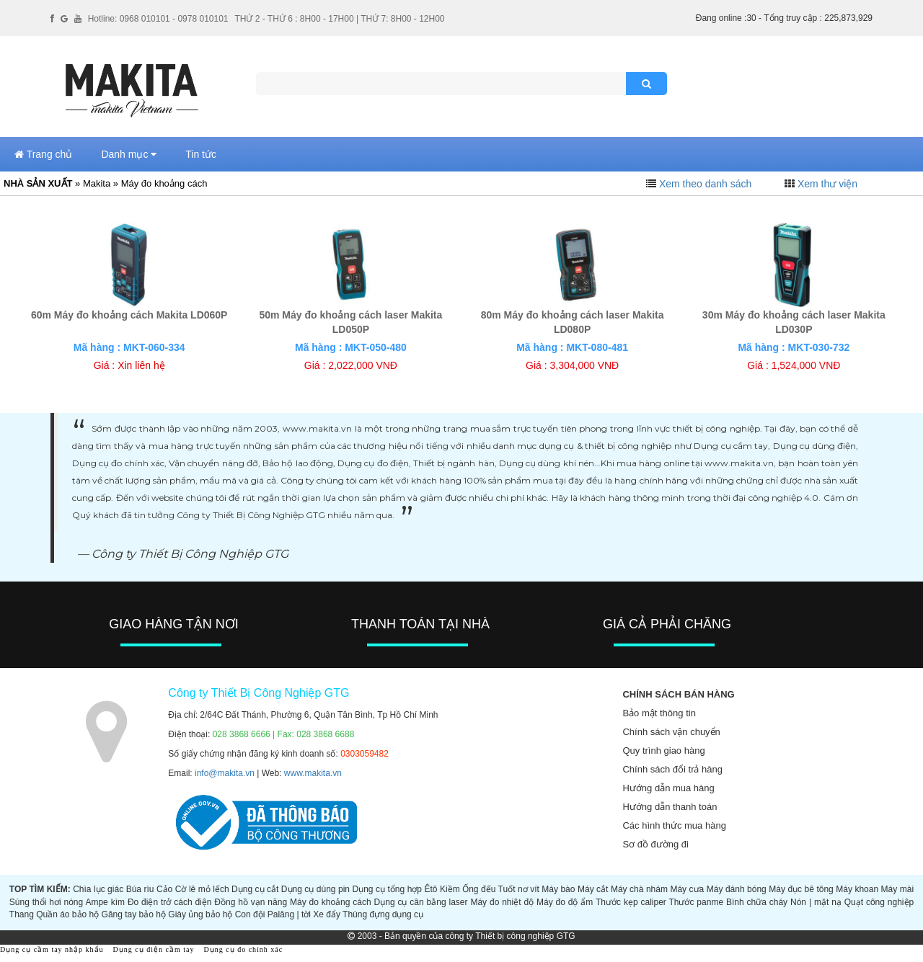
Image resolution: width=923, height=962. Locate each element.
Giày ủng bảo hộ (200, 914)
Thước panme (695, 902)
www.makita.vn (313, 773)
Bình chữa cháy (756, 902)
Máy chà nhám (639, 889)
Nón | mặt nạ (816, 902)
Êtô (431, 889)
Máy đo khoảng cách (330, 902)
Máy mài (897, 889)
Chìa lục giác (98, 889)
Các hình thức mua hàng (673, 825)
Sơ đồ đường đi (655, 844)
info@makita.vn (225, 773)
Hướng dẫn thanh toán (669, 806)
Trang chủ (43, 154)
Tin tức (200, 154)
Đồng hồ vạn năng (250, 902)
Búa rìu (140, 889)
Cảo (164, 889)
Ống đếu (478, 889)
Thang (21, 914)
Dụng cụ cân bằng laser (421, 902)
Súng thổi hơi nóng (46, 902)
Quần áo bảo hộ (67, 914)
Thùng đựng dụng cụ (383, 914)
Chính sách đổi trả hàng (672, 769)
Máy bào (558, 889)
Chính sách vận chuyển (671, 731)
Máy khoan (857, 889)
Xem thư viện (827, 184)
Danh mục (128, 154)
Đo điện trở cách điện (170, 902)
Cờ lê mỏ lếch (202, 889)
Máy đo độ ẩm (564, 902)
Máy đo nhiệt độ (502, 902)
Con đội (250, 914)
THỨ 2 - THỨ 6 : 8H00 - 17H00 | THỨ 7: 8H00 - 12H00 (339, 19)
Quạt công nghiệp (879, 902)
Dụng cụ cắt (254, 889)
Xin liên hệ (141, 365)
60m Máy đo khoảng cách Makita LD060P (129, 315)
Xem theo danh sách (705, 184)
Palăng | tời (289, 914)
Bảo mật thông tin (658, 713)
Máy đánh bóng (737, 889)
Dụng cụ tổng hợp (388, 889)
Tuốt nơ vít (518, 889)
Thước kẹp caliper (631, 902)
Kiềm (450, 889)
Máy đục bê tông (801, 889)
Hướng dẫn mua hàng (668, 788)
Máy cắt (593, 889)
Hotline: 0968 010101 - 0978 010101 (158, 19)
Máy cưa (687, 889)
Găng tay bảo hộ (134, 914)
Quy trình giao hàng (663, 750)
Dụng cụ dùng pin (315, 889)
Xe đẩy (326, 914)
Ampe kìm (105, 902)
